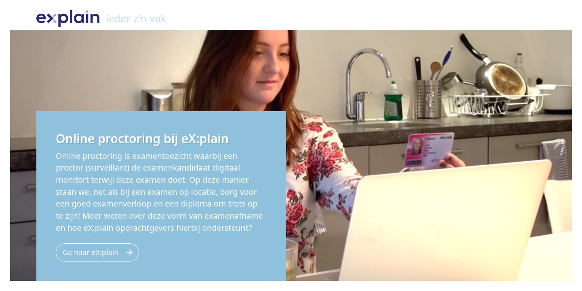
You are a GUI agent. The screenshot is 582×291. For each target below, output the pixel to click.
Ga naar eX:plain (90, 252)
